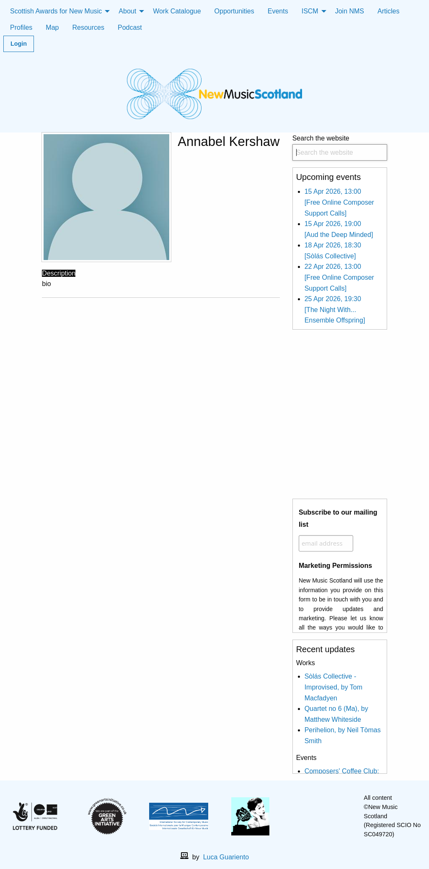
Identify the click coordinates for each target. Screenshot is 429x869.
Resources (88, 27)
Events (278, 11)
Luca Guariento (226, 857)
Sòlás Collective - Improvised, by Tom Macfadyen (333, 687)
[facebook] (315, 816)
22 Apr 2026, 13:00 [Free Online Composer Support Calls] (339, 277)
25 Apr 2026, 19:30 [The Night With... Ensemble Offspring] (335, 309)
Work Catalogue (177, 11)
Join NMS (349, 11)
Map (52, 27)
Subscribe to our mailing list (338, 518)
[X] (328, 816)
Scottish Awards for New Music (56, 11)
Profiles (21, 27)
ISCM (310, 11)
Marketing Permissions (335, 565)
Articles (388, 11)
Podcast (130, 27)
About (127, 11)
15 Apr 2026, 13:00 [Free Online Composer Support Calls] (339, 202)
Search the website (339, 148)
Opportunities (234, 11)
